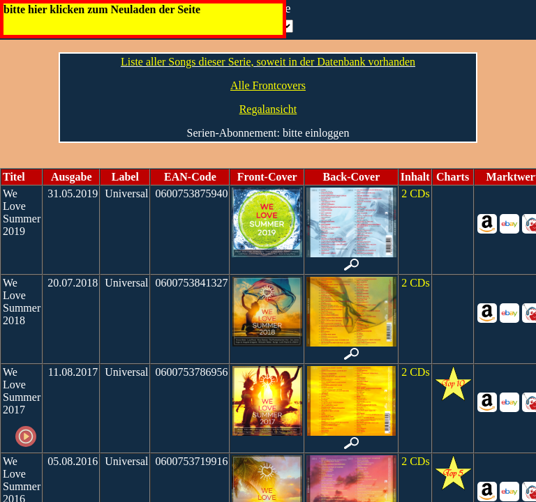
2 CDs (415, 193)
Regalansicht (268, 109)
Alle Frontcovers (268, 85)
